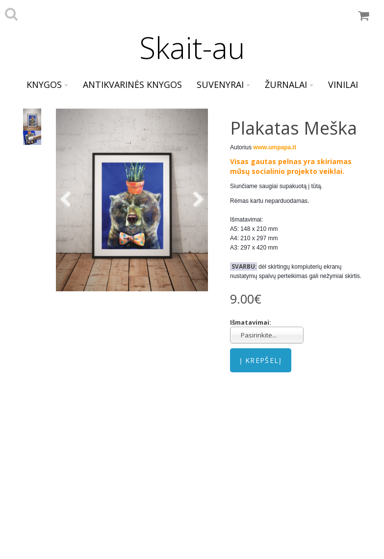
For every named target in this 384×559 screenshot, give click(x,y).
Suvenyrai (223, 84)
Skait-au (192, 48)
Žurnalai (289, 84)
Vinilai (343, 84)
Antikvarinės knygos (132, 84)
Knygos (47, 84)
